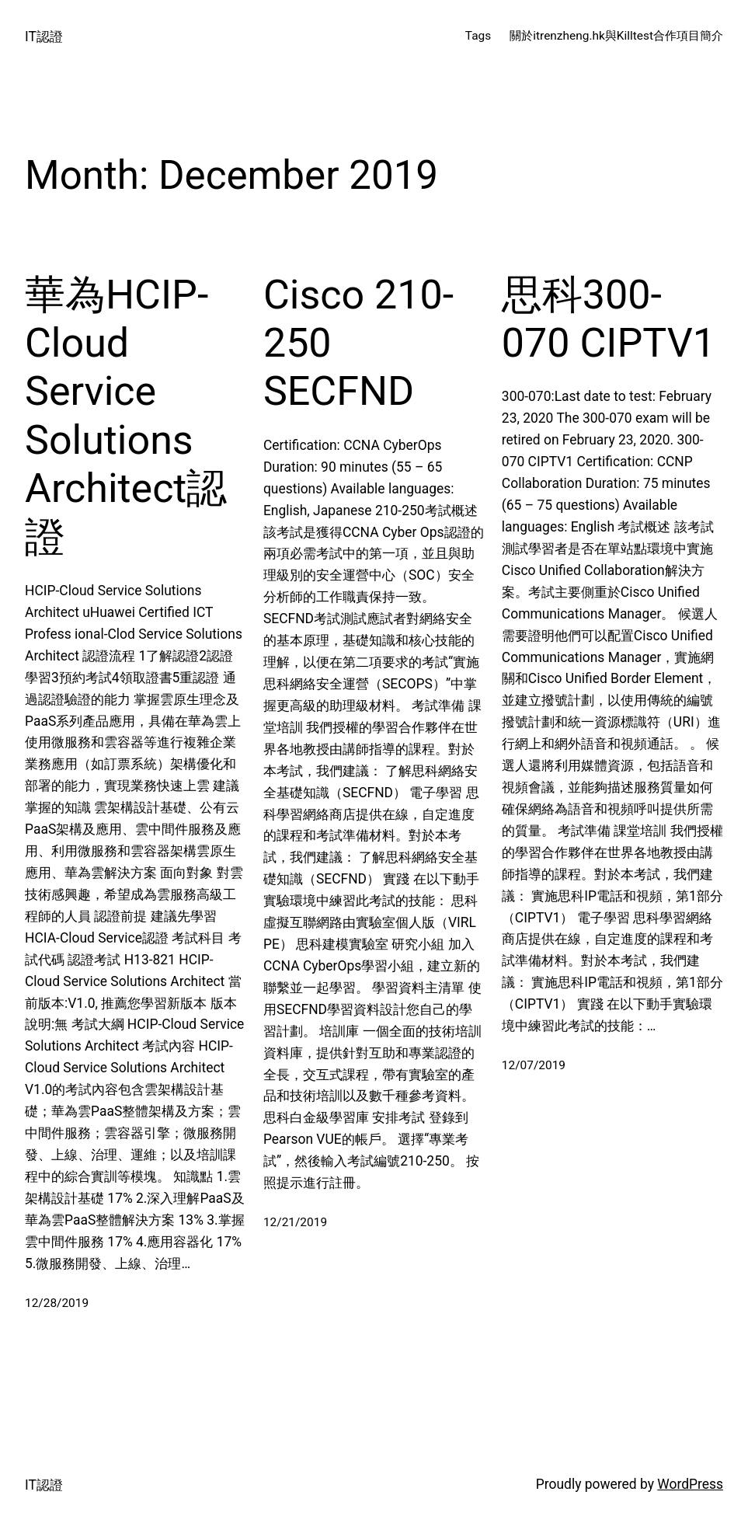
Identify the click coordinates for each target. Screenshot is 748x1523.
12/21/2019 (295, 1222)
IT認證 (44, 36)
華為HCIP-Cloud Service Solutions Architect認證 (126, 416)
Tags (478, 36)
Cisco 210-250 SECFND (358, 343)
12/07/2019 (533, 1065)
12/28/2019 (57, 1303)
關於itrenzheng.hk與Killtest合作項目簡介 (616, 36)
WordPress (690, 1484)
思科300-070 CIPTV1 (608, 319)
